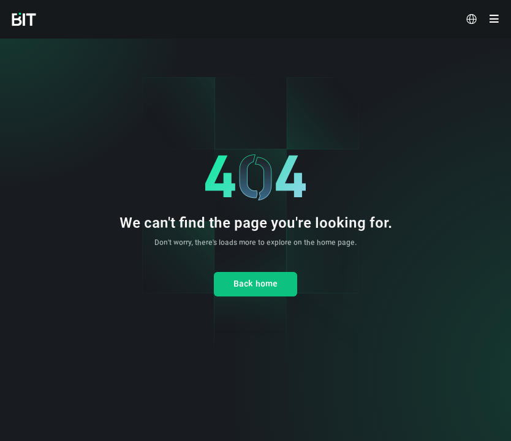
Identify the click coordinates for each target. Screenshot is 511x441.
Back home (255, 283)
